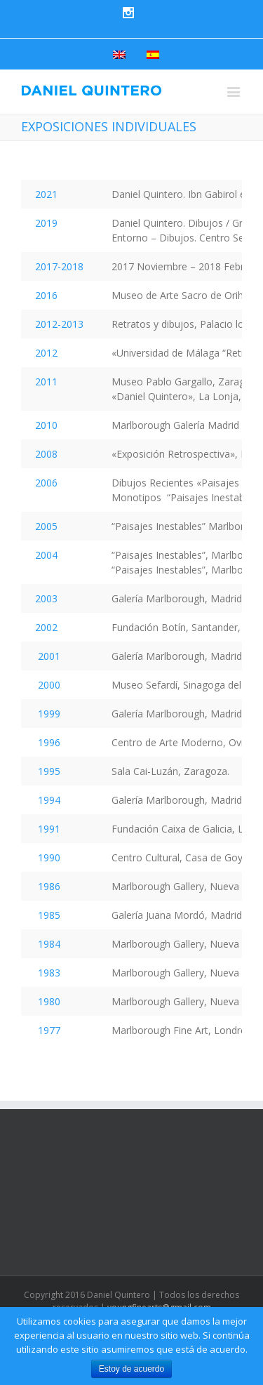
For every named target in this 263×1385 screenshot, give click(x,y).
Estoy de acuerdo (131, 1369)
